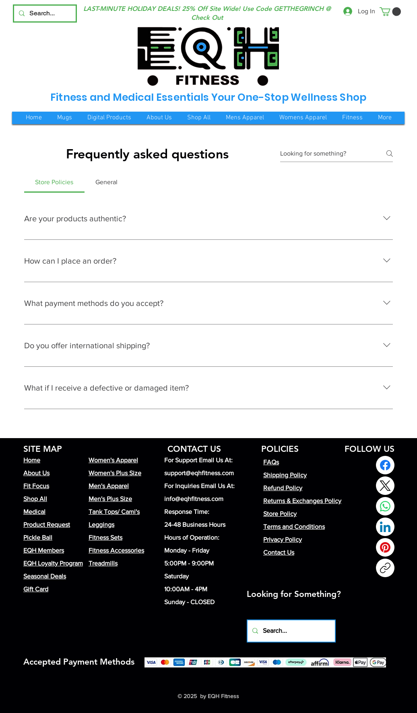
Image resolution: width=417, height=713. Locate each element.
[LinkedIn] (385, 527)
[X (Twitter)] (385, 485)
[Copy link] (385, 568)
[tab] (54, 182)
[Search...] (44, 13)
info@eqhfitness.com (193, 498)
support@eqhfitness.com (199, 473)
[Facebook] (385, 465)
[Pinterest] (385, 547)
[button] (390, 11)
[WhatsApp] (385, 506)
